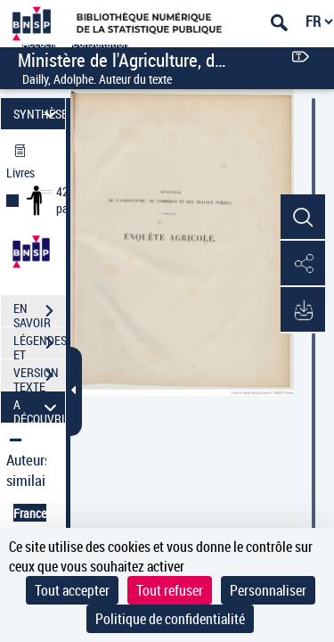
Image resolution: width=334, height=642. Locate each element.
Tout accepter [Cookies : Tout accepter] (72, 590)
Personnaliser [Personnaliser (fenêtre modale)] (268, 590)
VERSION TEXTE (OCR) (39, 377)
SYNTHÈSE (39, 113)
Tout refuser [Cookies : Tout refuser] (169, 590)
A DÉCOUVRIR (39, 407)
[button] (303, 217)
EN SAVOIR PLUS (39, 313)
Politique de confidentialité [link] (170, 619)
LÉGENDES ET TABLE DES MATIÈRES (39, 345)
